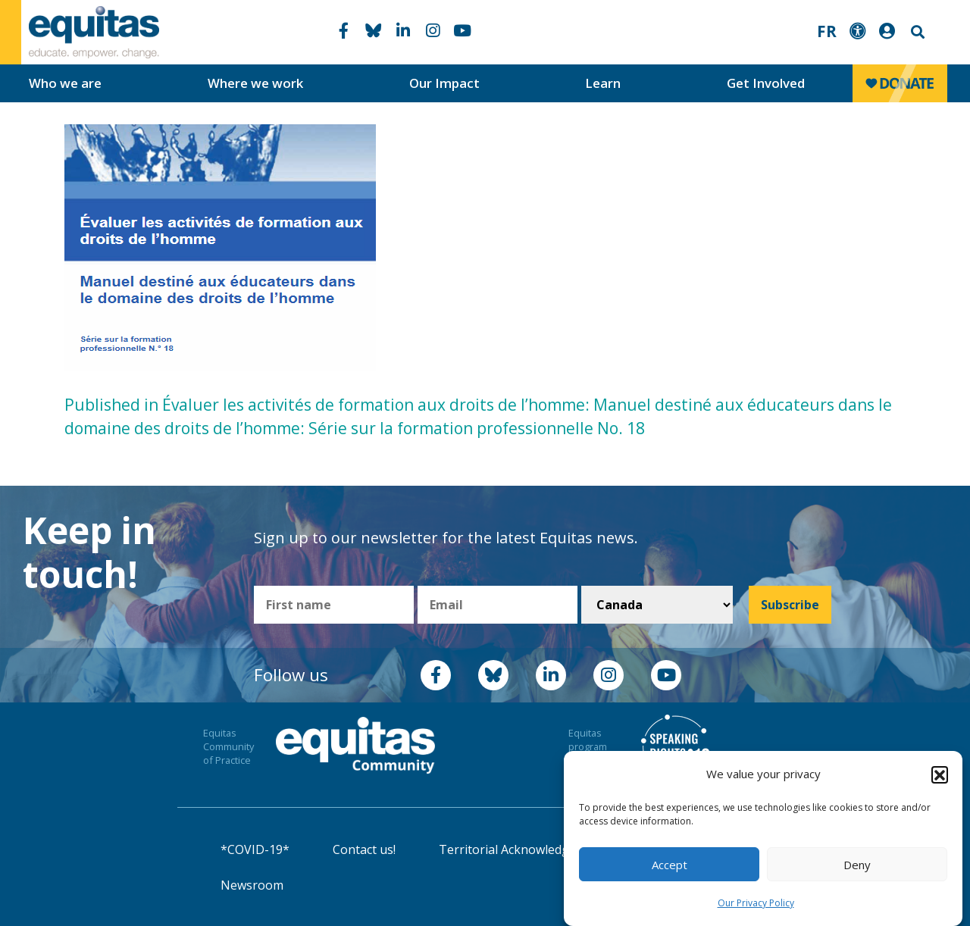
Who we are (65, 83)
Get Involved (766, 83)
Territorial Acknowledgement (522, 849)
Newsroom (252, 885)
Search (916, 32)
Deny (857, 864)
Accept (669, 864)
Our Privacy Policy (756, 902)
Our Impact (444, 83)
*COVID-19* (255, 849)
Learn (603, 83)
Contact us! (364, 849)
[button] (939, 774)
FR (827, 31)
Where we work (255, 83)
